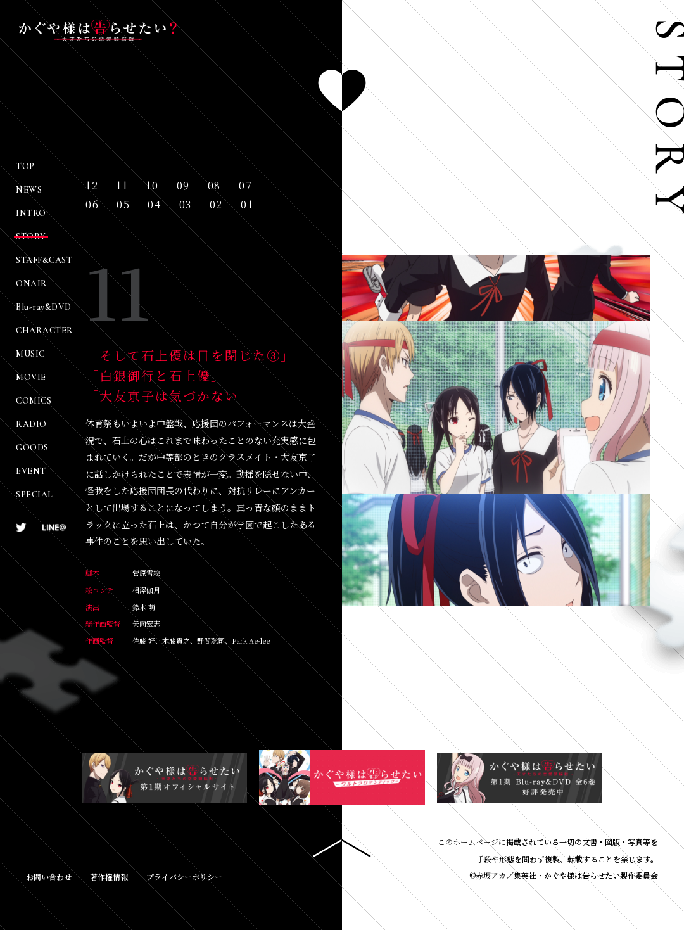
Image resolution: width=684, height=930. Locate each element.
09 (183, 186)
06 (92, 205)
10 (152, 186)
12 (92, 186)
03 (185, 205)
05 (123, 205)
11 (122, 186)
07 (245, 186)
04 (154, 205)
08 (214, 186)
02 (216, 205)
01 (247, 205)
